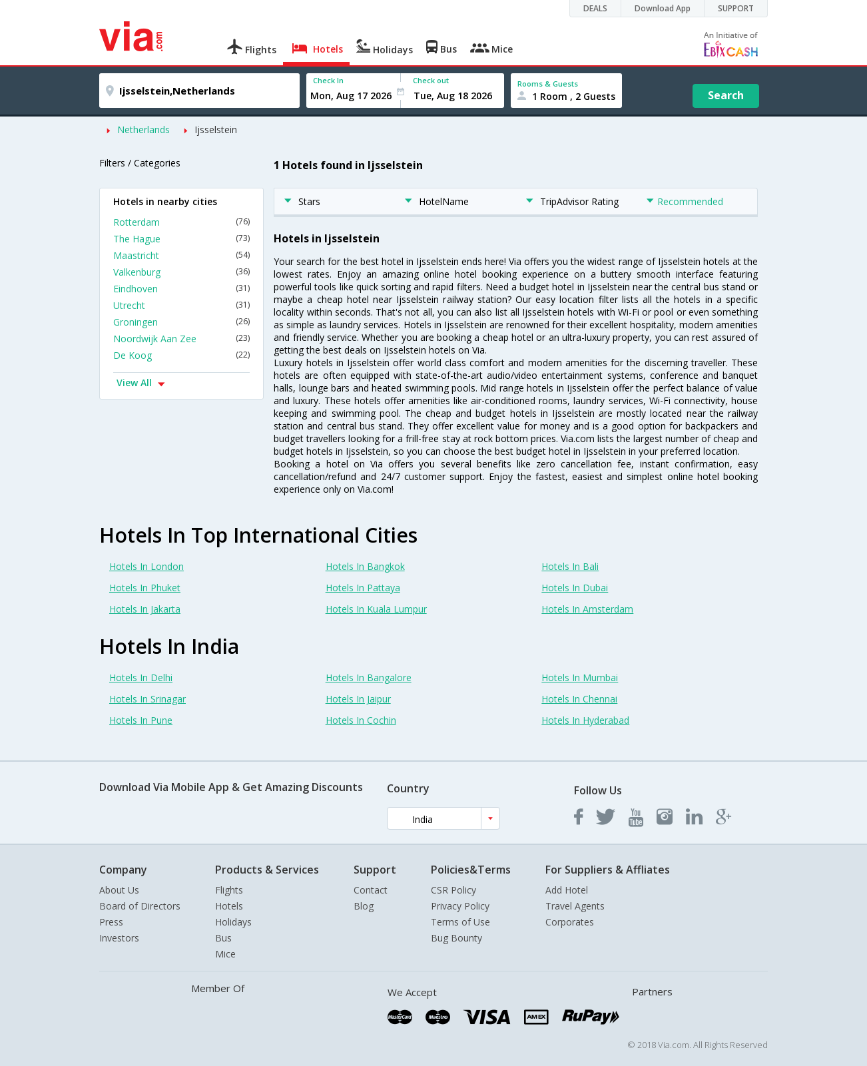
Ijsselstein (215, 129)
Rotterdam (181, 222)
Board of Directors (139, 906)
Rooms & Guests (547, 84)
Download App (663, 8)
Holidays (233, 922)
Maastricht (181, 255)
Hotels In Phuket (144, 587)
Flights (229, 890)
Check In (328, 80)
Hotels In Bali (570, 566)
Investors (119, 938)
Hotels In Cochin (361, 720)
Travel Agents (575, 906)
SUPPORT (736, 8)
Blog (364, 906)
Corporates (569, 922)
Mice (225, 953)
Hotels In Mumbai (579, 677)
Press (111, 922)
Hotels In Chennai (579, 698)
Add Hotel (566, 890)
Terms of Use (460, 922)
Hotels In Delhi (140, 677)
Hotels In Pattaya (363, 587)
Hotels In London (146, 566)
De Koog (181, 355)
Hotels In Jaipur (358, 698)
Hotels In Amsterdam (587, 609)
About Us (119, 890)
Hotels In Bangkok (365, 566)
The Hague (181, 238)
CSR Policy (453, 890)
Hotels (229, 906)
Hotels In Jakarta (144, 609)
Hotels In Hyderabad (585, 720)
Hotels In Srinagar (147, 698)
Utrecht (181, 305)
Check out (431, 80)
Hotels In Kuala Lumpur (376, 609)
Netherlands (143, 129)
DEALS (595, 8)
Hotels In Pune (140, 720)
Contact (371, 890)
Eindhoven (181, 288)
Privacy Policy (460, 906)
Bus (223, 938)
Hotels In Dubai (574, 587)
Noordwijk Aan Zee (181, 338)
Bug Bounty (456, 938)
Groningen (181, 322)
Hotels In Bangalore (369, 677)
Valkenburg (181, 272)
